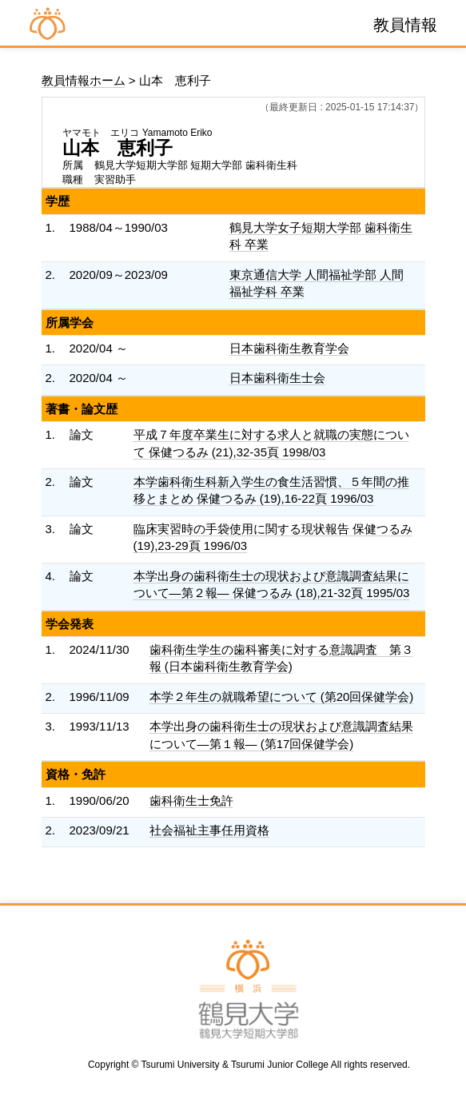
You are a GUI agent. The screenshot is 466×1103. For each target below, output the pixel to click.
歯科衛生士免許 (191, 800)
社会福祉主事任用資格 (209, 830)
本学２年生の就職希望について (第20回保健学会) (281, 696)
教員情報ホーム (83, 80)
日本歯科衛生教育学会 (289, 348)
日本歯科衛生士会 (277, 377)
